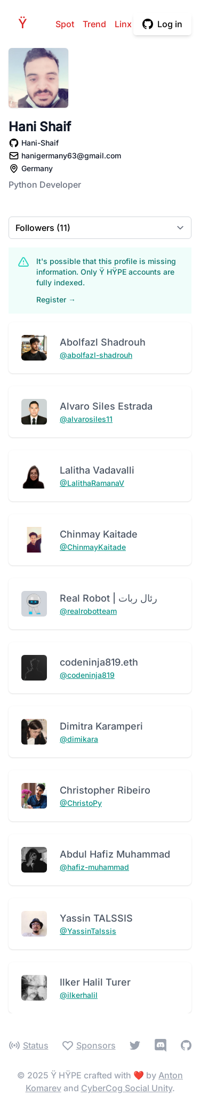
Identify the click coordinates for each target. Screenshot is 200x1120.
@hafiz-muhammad (94, 866)
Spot (64, 24)
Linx (123, 24)
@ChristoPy (81, 802)
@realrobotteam (88, 610)
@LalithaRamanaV (92, 482)
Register (56, 299)
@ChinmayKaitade (93, 546)
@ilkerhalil (79, 994)
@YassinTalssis (88, 930)
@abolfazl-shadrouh (96, 354)
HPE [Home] (26, 23)
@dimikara (79, 738)
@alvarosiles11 (86, 418)
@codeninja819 (87, 674)
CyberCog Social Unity (126, 1088)
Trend (94, 24)
